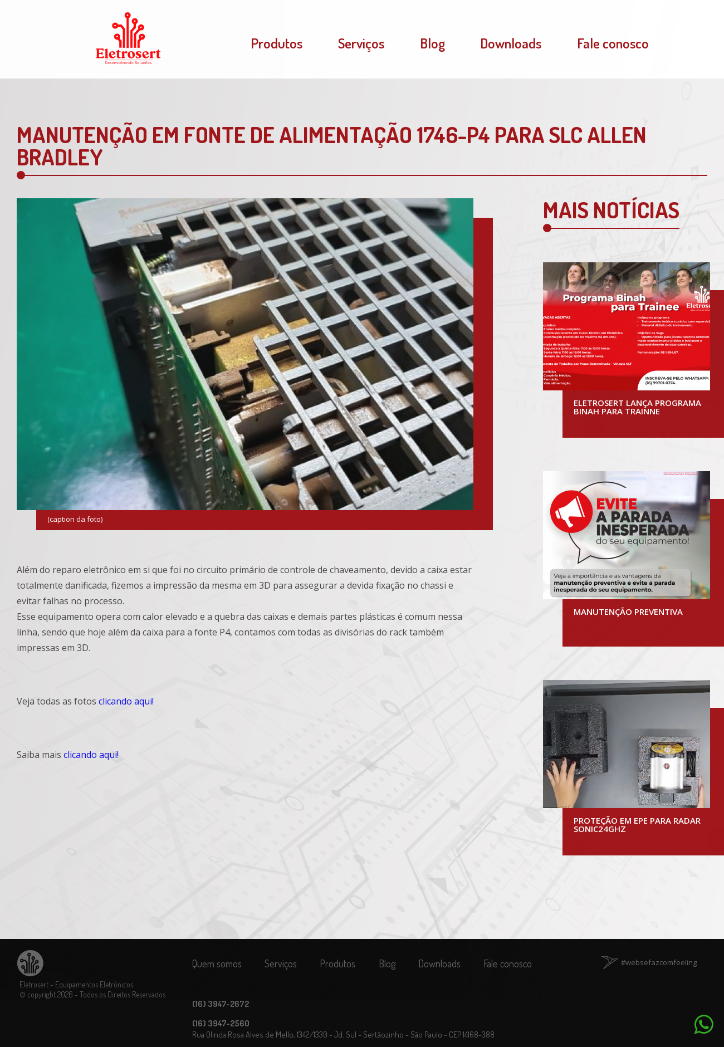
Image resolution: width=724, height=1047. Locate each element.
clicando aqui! (126, 701)
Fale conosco (613, 43)
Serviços (361, 43)
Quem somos (217, 963)
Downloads (510, 43)
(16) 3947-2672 (220, 1004)
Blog (432, 43)
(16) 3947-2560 (221, 1023)
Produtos (276, 43)
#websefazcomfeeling (659, 962)
